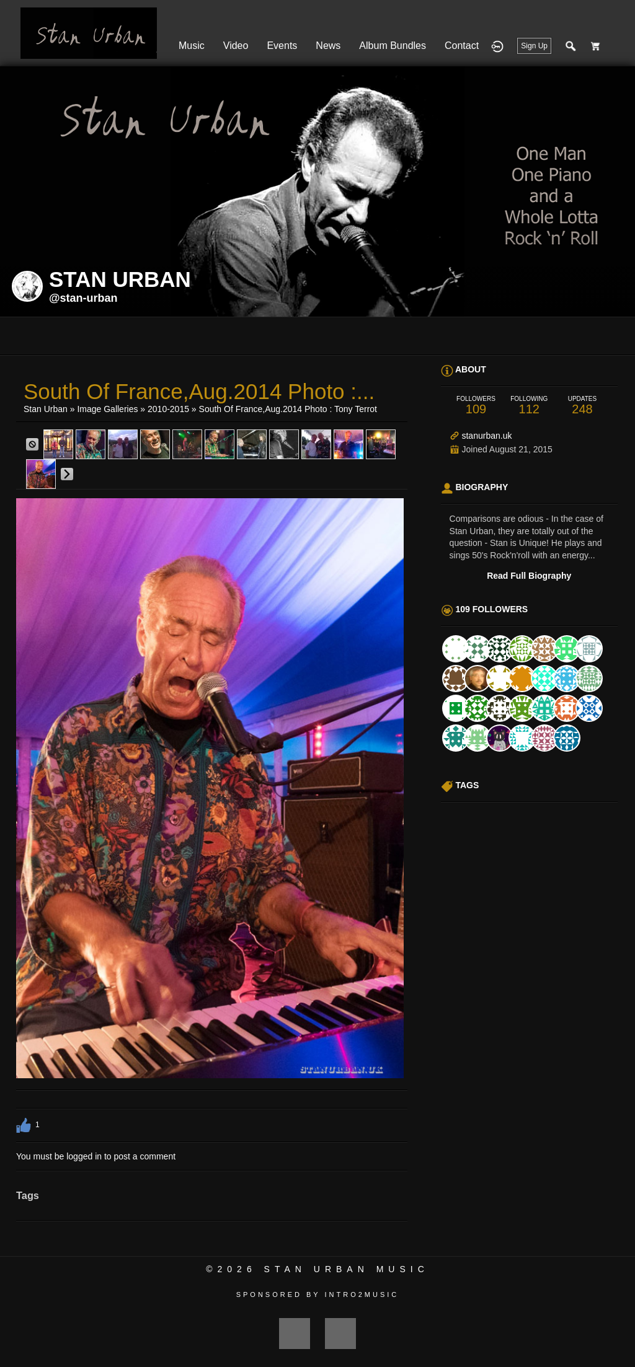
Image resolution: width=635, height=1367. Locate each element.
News (328, 45)
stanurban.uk (486, 436)
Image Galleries (107, 409)
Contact (462, 45)
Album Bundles (392, 45)
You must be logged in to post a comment (95, 1156)
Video (236, 45)
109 (476, 405)
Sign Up (534, 46)
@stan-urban (83, 298)
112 (529, 405)
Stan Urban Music (346, 1269)
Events (282, 45)
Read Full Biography (529, 576)
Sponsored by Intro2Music (317, 1294)
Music (192, 45)
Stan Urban (46, 409)
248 (582, 405)
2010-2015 (168, 409)
